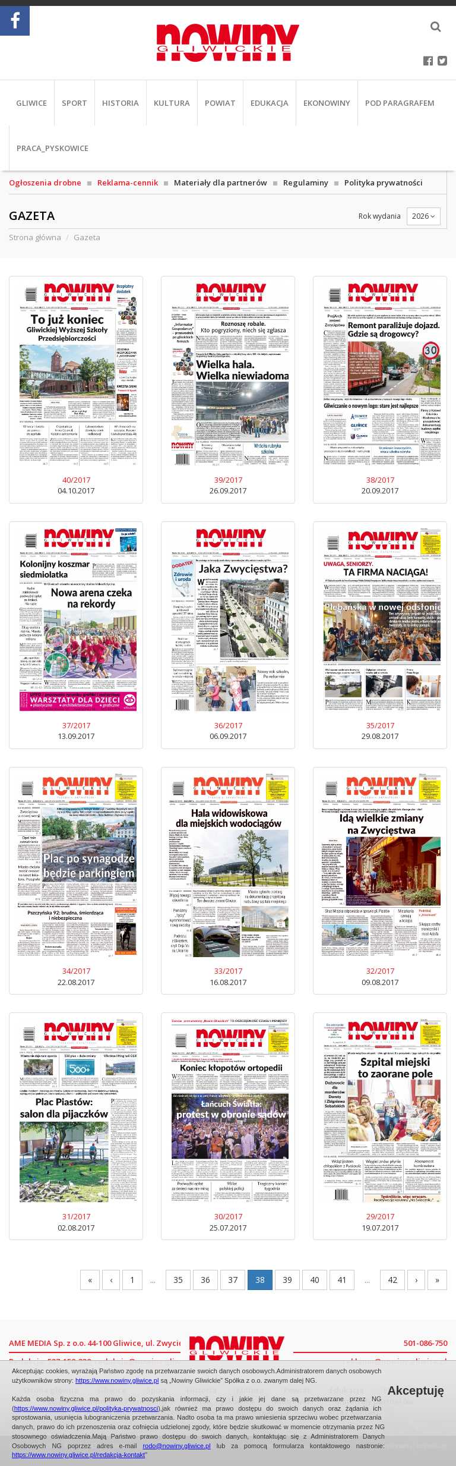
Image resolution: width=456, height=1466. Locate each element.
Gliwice (31, 102)
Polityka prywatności (383, 182)
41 (342, 1279)
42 (392, 1279)
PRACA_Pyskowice (52, 148)
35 (178, 1279)
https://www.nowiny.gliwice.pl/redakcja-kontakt (78, 1454)
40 (314, 1279)
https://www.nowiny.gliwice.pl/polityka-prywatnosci (86, 1408)
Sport (74, 102)
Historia (120, 102)
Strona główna (35, 237)
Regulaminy (305, 182)
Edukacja (270, 102)
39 (287, 1279)
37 (233, 1279)
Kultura (172, 102)
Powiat (220, 102)
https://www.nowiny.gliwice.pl (117, 1380)
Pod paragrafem (400, 102)
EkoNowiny (326, 102)
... (153, 1279)
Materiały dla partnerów (220, 182)
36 (205, 1279)
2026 (423, 216)
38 (260, 1279)
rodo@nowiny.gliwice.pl (176, 1445)
